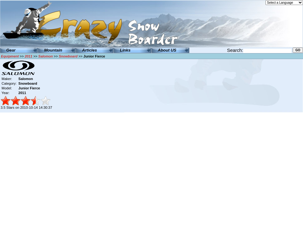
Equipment (10, 56)
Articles (89, 50)
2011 (28, 56)
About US (167, 50)
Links (125, 50)
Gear (11, 50)
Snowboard (68, 56)
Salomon (45, 56)
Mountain (53, 50)
